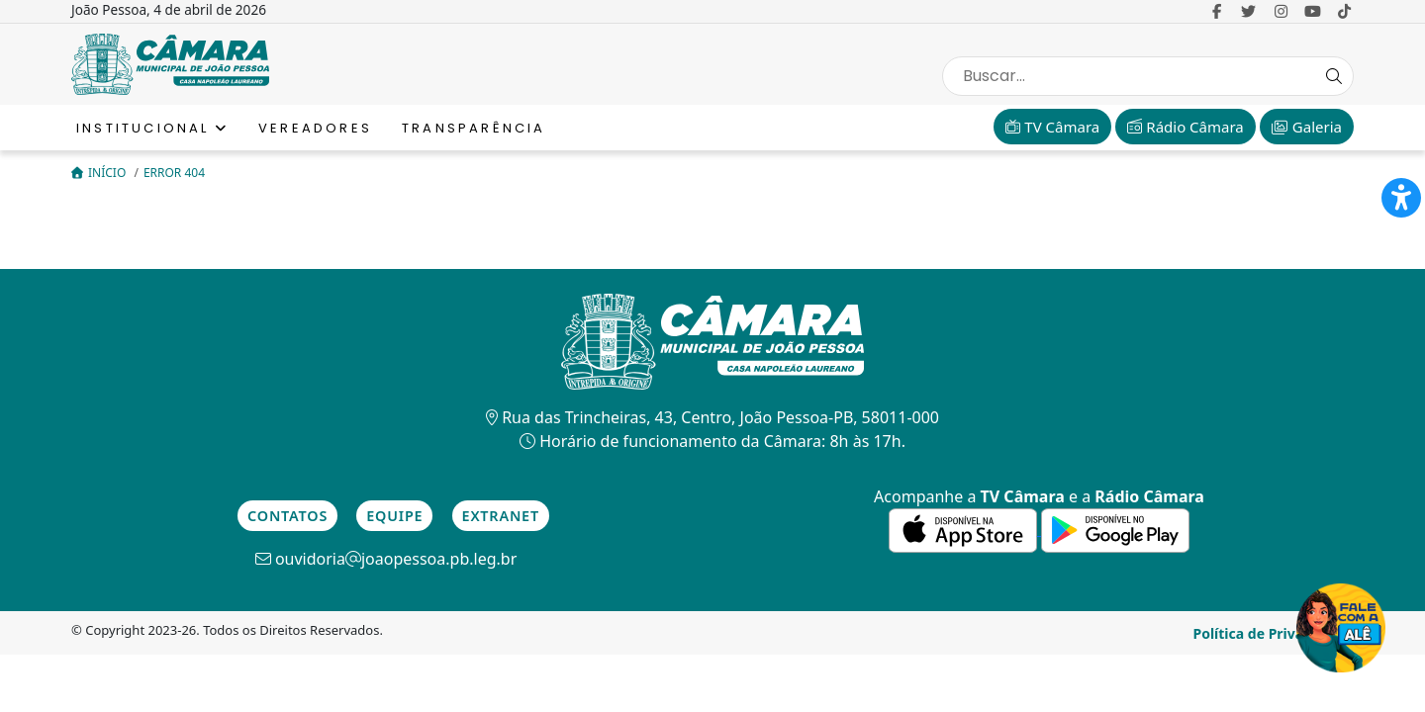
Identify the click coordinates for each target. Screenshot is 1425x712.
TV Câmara (1052, 126)
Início (100, 172)
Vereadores (315, 128)
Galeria (1307, 126)
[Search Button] (1334, 76)
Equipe (394, 515)
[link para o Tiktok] (1344, 11)
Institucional (152, 128)
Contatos (287, 515)
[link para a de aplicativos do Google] (1115, 529)
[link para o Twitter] (1248, 11)
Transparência (474, 128)
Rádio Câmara (1185, 126)
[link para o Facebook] (1216, 11)
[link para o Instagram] (1281, 11)
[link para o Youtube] (1312, 11)
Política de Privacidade (1270, 633)
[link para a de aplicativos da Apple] (965, 529)
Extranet (500, 515)
